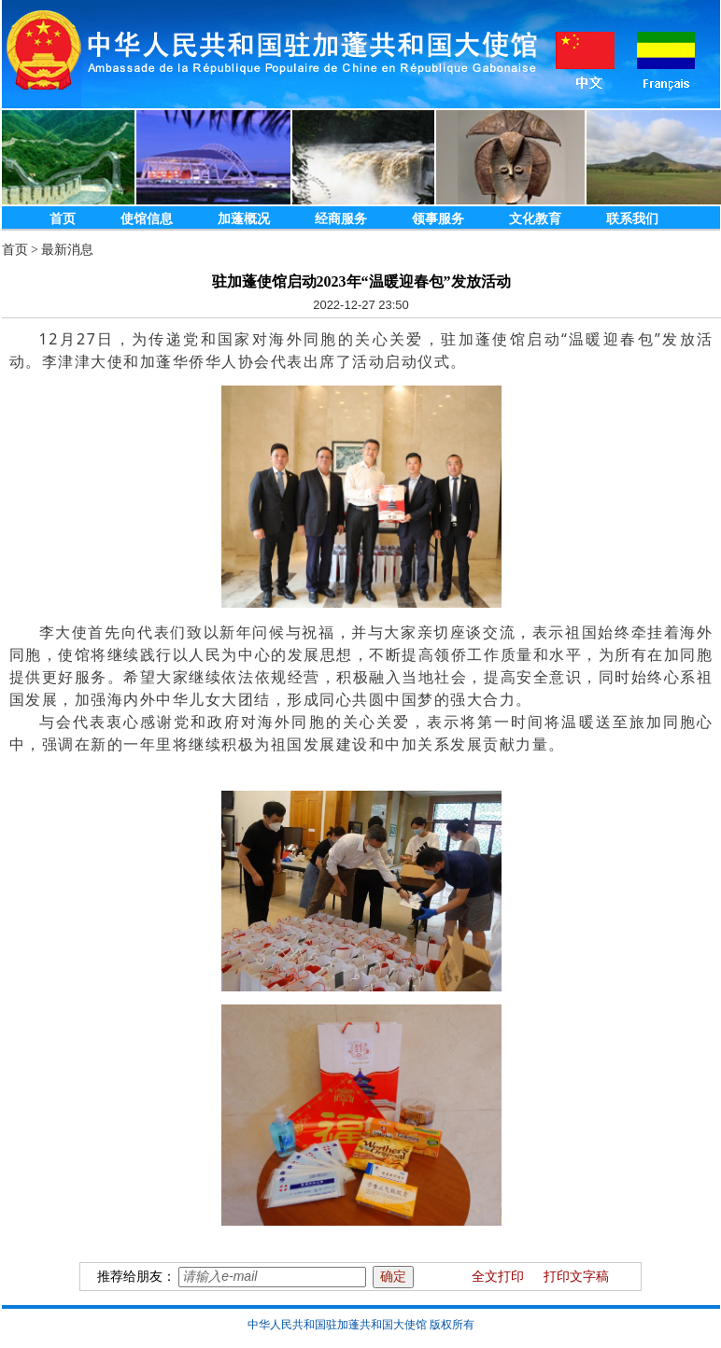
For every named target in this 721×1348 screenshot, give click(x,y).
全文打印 (498, 1277)
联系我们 (632, 219)
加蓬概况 (244, 219)
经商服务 (341, 219)
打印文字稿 (576, 1277)
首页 (62, 219)
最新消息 (67, 250)
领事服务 (438, 219)
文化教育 (535, 219)
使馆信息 (146, 219)
